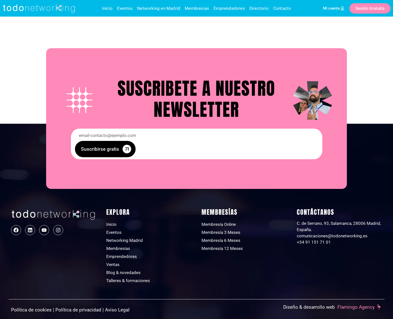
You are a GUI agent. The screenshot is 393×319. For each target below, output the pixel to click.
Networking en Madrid (158, 8)
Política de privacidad (78, 310)
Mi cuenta (331, 8)
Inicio (107, 8)
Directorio (259, 8)
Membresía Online (219, 224)
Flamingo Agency (356, 307)
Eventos (125, 8)
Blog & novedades (123, 272)
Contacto (282, 8)
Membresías (118, 248)
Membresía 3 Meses (221, 232)
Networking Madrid (124, 240)
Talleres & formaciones (128, 280)
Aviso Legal (117, 310)
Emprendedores (229, 8)
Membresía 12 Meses (222, 248)
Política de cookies (31, 310)
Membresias (197, 8)
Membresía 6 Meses (221, 240)
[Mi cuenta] (342, 8)
